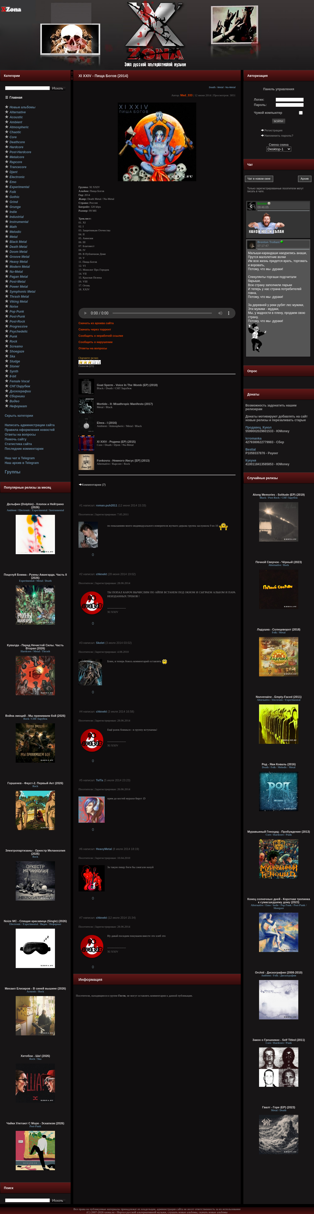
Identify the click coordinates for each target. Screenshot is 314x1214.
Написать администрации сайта (30, 425)
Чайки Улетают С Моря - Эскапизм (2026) (35, 1123)
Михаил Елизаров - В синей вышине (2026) (35, 988)
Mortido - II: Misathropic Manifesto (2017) (125, 403)
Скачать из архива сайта (96, 323)
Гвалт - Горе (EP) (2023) (278, 1107)
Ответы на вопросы (20, 434)
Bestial (250, 449)
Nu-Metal (230, 87)
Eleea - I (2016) (107, 422)
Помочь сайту (15, 439)
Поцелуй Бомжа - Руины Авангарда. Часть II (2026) (35, 576)
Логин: (259, 99)
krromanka (253, 438)
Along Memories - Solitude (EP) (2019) (279, 494)
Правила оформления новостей (30, 430)
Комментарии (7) (92, 484)
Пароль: (260, 105)
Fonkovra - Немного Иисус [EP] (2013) (123, 460)
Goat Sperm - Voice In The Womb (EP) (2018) (127, 385)
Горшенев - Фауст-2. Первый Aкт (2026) (35, 783)
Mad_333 (186, 95)
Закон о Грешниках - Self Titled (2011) (279, 1039)
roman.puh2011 (106, 505)
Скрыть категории (19, 416)
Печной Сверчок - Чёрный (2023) (278, 562)
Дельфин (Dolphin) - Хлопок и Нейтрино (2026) (35, 505)
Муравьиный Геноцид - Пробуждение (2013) (278, 831)
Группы (12, 472)
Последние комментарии (24, 449)
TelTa (99, 780)
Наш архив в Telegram (22, 463)
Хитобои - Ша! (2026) (35, 1055)
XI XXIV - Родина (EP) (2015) (116, 441)
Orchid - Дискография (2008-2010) (278, 972)
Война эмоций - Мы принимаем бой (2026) (35, 715)
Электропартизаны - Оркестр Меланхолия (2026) (35, 852)
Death (212, 87)
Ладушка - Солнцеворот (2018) (278, 629)
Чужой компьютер (268, 113)
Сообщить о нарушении (95, 342)
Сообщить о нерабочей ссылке (100, 335)
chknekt (101, 574)
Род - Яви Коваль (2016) (279, 764)
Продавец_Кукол (258, 427)
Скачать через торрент (94, 329)
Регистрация (274, 130)
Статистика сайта (18, 444)
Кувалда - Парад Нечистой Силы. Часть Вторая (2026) (35, 647)
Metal (220, 87)
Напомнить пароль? (279, 135)
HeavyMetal (104, 849)
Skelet (100, 642)
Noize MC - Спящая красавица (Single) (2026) (35, 921)
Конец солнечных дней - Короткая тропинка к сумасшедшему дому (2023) (278, 900)
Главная (16, 97)
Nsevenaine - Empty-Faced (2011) (279, 696)
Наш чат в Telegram (20, 458)
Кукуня (250, 460)
